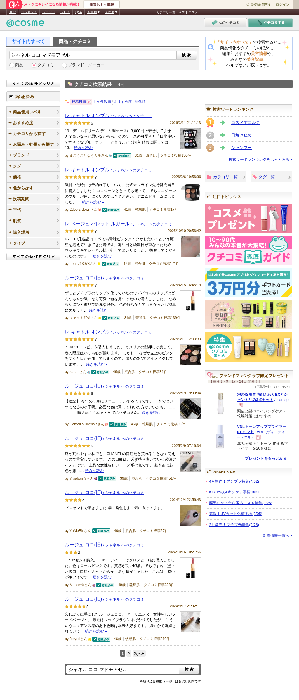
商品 (19, 65)
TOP (12, 12)
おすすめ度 (123, 102)
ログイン (283, 4)
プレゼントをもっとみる (266, 458)
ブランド (48, 12)
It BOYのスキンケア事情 (234, 492)
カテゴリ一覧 (165, 12)
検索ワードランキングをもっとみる (259, 159)
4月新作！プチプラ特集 (234, 481)
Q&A (78, 12)
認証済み (33, 96)
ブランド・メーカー (86, 65)
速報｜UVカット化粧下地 (235, 513)
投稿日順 (79, 102)
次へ (138, 653)
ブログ (65, 12)
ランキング (29, 12)
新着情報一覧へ (276, 535)
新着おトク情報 (101, 5)
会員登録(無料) (258, 4)
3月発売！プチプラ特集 (234, 525)
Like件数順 (102, 102)
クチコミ (45, 65)
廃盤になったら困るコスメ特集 (240, 503)
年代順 (140, 102)
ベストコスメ (188, 12)
